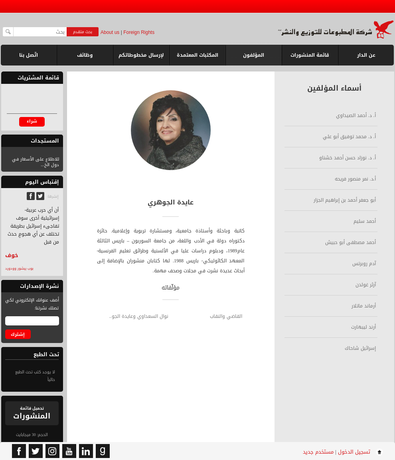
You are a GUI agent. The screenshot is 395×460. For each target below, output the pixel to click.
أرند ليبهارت (363, 327)
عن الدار (366, 55)
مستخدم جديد (318, 452)
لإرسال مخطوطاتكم (141, 55)
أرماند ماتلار (364, 305)
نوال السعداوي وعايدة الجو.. (138, 316)
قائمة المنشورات (310, 58)
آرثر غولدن (366, 284)
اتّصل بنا (28, 55)
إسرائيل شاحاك (360, 348)
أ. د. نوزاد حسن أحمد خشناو (347, 157)
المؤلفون (253, 55)
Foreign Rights (138, 32)
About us (110, 32)
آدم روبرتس (364, 263)
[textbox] (40, 31)
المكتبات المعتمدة (197, 55)
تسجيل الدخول (354, 452)
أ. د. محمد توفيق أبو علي (349, 136)
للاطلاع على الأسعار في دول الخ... (35, 162)
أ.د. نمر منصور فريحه (355, 178)
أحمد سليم (365, 221)
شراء (32, 121)
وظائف (85, 55)
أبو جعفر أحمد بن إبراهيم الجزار (345, 200)
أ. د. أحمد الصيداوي (356, 115)
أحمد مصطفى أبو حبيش (350, 242)
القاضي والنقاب (226, 316)
